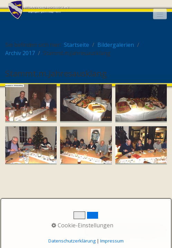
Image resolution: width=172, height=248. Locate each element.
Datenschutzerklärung (72, 241)
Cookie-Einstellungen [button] (82, 225)
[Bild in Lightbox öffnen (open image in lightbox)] (31, 103)
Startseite (76, 45)
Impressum (112, 241)
